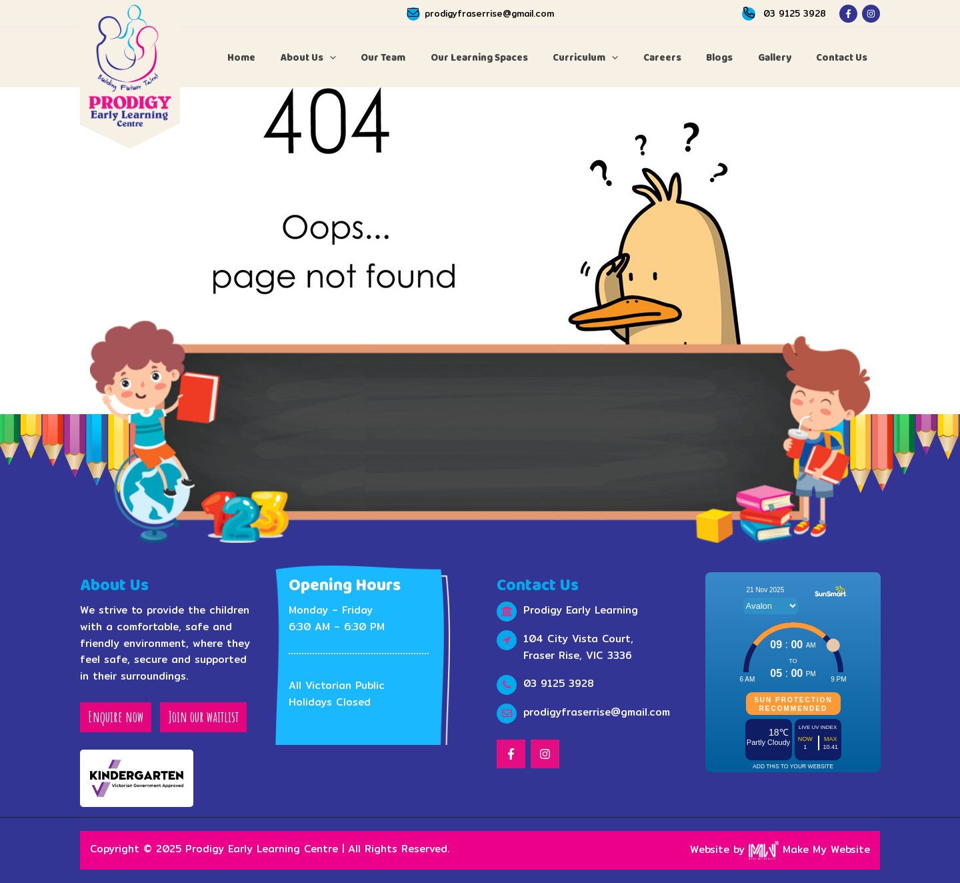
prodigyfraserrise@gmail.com (489, 13)
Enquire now (115, 717)
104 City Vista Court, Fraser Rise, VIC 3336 (578, 647)
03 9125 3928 (794, 13)
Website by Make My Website (780, 849)
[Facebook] (848, 14)
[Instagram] (871, 14)
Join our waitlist (203, 717)
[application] (367, 57)
